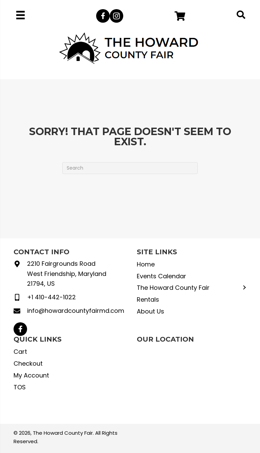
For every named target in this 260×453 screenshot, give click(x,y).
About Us (150, 311)
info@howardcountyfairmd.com (75, 310)
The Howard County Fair (173, 287)
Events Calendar (161, 276)
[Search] (130, 168)
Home (146, 264)
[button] (103, 16)
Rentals (148, 299)
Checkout (28, 363)
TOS (20, 387)
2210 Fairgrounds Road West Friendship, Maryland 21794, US (66, 273)
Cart (20, 351)
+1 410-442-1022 (51, 297)
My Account (31, 375)
